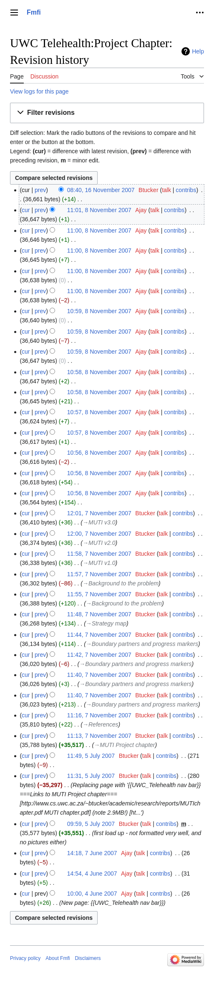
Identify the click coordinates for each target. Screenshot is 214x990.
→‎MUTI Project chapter (124, 745)
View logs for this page (39, 91)
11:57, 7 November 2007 (99, 574)
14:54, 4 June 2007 (92, 873)
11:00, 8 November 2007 (99, 230)
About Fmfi (57, 958)
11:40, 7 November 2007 (99, 674)
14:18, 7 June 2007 (92, 853)
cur (26, 210)
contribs (186, 190)
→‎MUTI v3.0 (99, 522)
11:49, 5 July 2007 (91, 755)
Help (198, 51)
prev (40, 190)
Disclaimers (88, 958)
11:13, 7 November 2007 (99, 735)
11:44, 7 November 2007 (99, 634)
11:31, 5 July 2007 (91, 775)
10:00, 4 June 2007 (92, 893)
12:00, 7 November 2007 (99, 533)
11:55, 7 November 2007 (99, 594)
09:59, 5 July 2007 (91, 823)
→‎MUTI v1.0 (99, 563)
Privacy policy (25, 958)
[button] (107, 113)
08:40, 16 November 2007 (101, 190)
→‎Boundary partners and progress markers (142, 644)
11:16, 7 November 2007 (99, 715)
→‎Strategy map (106, 623)
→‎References (100, 724)
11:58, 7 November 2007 (99, 553)
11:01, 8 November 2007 (99, 210)
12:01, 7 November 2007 (99, 513)
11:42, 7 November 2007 (99, 654)
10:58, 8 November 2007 (99, 372)
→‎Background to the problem (121, 583)
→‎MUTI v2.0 (99, 542)
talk (166, 190)
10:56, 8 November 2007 (99, 452)
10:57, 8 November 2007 (99, 412)
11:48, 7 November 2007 (99, 614)
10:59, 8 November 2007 (99, 311)
